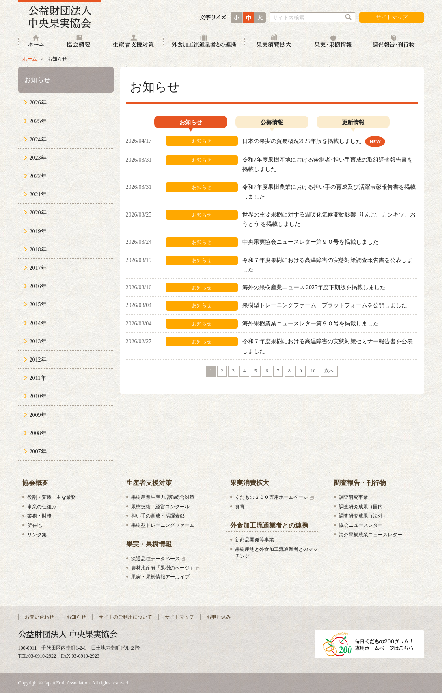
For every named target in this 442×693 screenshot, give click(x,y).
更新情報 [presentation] (353, 122)
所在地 (34, 525)
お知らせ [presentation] (190, 122)
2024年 (38, 139)
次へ (329, 371)
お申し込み (219, 617)
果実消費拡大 (274, 41)
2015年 (38, 304)
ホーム (36, 41)
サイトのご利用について (125, 617)
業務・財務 (39, 516)
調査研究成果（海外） (363, 516)
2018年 (38, 250)
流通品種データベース (155, 558)
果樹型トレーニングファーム (162, 525)
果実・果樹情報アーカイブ (160, 577)
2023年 (38, 158)
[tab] (190, 124)
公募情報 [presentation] (272, 122)
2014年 (38, 323)
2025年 (38, 121)
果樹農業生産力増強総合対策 (162, 497)
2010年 (38, 396)
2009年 (38, 415)
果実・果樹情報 (333, 41)
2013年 (38, 341)
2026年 (38, 103)
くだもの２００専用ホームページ (271, 497)
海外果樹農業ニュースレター (370, 534)
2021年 (38, 194)
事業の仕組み (41, 506)
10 (312, 371)
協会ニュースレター (361, 525)
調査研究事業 (353, 497)
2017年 (38, 268)
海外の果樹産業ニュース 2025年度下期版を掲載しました (314, 287)
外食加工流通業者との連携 (204, 41)
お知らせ (37, 79)
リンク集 (37, 534)
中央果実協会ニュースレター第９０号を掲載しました (310, 242)
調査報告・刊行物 (393, 41)
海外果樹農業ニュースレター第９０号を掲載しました (310, 324)
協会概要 (79, 41)
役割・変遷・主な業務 (51, 497)
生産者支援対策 (134, 41)
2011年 (38, 378)
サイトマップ (392, 17)
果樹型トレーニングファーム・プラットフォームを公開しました (324, 305)
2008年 (38, 433)
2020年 (38, 213)
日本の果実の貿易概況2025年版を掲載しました (302, 141)
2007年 (38, 451)
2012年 (38, 360)
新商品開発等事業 (254, 540)
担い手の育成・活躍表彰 (158, 516)
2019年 (38, 231)
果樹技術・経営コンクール (160, 506)
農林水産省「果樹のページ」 (162, 568)
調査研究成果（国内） (363, 506)
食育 (240, 506)
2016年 (38, 286)
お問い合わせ (39, 617)
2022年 (38, 176)
